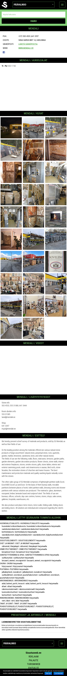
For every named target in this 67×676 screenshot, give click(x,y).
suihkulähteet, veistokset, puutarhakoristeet (19, 575)
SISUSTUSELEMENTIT (8, 540)
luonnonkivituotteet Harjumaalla (31, 592)
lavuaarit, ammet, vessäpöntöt (13, 560)
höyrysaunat (6, 566)
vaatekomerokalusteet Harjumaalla (35, 529)
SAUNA (3, 563)
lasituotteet (5, 595)
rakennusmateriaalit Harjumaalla (32, 589)
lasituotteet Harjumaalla (22, 595)
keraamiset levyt (7, 552)
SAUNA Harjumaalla (14, 563)
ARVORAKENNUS (6, 580)
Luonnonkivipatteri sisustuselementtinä (21, 622)
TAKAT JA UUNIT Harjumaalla (25, 603)
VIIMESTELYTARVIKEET (9, 549)
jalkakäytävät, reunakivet (10, 572)
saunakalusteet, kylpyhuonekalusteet (16, 535)
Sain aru (48, 673)
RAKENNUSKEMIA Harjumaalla (27, 598)
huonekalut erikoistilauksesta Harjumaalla (43, 526)
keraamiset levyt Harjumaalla (27, 552)
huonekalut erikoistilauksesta (13, 526)
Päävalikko (33, 4)
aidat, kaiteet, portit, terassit (12, 583)
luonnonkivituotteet (9, 592)
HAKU (33, 21)
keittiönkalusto (7, 532)
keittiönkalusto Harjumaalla (26, 532)
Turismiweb (33, 664)
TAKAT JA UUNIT (6, 603)
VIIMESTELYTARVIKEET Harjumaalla (33, 549)
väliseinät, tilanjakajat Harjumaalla (33, 546)
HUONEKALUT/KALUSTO (9, 523)
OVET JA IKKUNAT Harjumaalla (27, 543)
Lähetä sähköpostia (28, 44)
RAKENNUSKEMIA (7, 598)
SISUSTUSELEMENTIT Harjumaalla (31, 540)
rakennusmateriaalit (9, 589)
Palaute (33, 660)
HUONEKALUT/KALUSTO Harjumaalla (34, 523)
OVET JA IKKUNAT (7, 543)
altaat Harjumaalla (14, 586)
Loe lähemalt (58, 673)
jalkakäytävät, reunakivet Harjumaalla (37, 572)
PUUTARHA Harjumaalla (19, 569)
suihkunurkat (6, 558)
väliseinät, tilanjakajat (9, 546)
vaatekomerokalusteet (10, 529)
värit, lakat (5, 600)
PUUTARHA (4, 569)
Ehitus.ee (33, 668)
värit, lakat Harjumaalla (20, 600)
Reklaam (34, 656)
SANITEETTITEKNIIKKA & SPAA (12, 555)
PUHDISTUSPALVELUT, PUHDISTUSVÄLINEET (17, 606)
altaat (3, 586)
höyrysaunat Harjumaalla (23, 566)
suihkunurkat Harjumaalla (24, 558)
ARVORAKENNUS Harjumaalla (26, 580)
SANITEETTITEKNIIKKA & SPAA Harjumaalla (42, 555)
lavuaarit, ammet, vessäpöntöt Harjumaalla (44, 560)
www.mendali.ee (26, 48)
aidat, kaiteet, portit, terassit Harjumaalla (42, 583)
